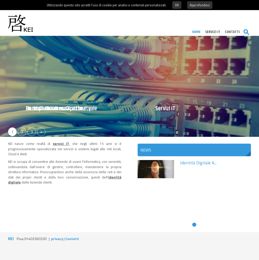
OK (177, 5)
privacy (57, 238)
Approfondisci (200, 5)
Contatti (72, 238)
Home (194, 32)
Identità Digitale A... (198, 162)
